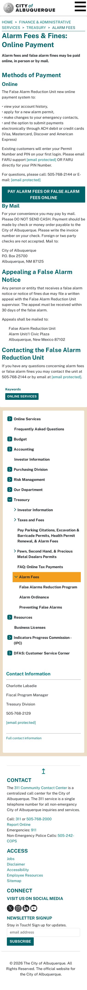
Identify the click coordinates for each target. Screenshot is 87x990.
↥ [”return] (43, 771)
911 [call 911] (33, 830)
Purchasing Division (31, 469)
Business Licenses (29, 627)
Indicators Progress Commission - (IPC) (42, 640)
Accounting (24, 449)
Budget (20, 439)
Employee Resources (25, 875)
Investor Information (32, 459)
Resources (23, 617)
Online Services (27, 419)
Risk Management (29, 479)
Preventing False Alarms (40, 607)
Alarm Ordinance (34, 597)
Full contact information (24, 738)
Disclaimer (16, 864)
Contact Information (28, 674)
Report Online (19, 824)
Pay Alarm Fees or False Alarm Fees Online (44, 194)
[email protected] (41, 160)
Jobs (10, 859)
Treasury (36, 27)
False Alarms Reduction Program (48, 587)
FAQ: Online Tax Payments (40, 567)
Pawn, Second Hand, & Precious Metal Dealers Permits (45, 554)
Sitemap (14, 881)
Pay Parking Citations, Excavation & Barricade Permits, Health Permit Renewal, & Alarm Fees (48, 535)
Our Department (28, 490)
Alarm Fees (29, 577)
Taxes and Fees (30, 520)
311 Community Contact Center (40, 788)
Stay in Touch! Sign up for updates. (37, 925)
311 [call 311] (18, 819)
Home (7, 22)
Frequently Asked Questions (39, 429)
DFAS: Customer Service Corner (42, 653)
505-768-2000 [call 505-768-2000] (39, 819)
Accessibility (18, 870)
